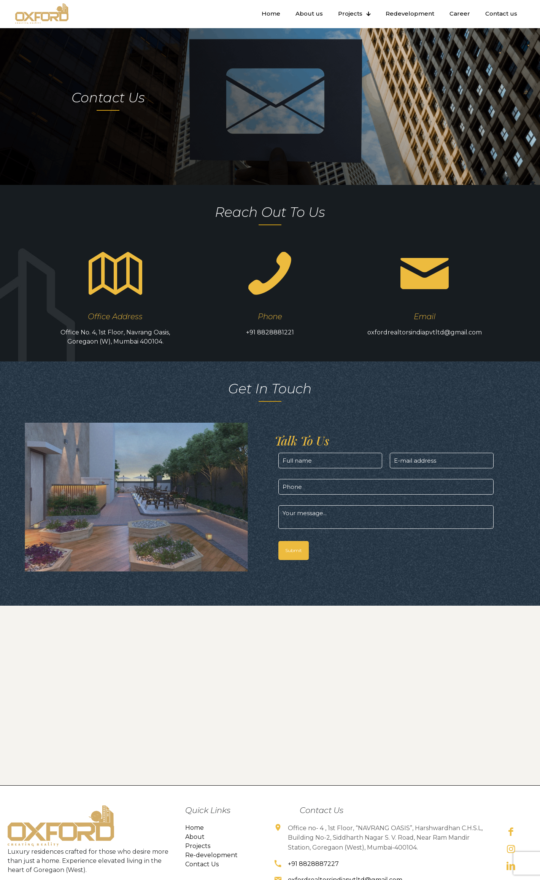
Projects (197, 854)
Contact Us (202, 872)
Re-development (211, 863)
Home (194, 836)
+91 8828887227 (313, 872)
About (195, 845)
